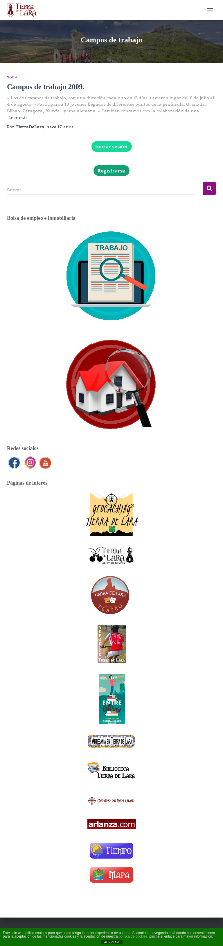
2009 (12, 77)
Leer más (18, 117)
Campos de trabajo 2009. (45, 87)
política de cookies (133, 936)
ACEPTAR (111, 942)
